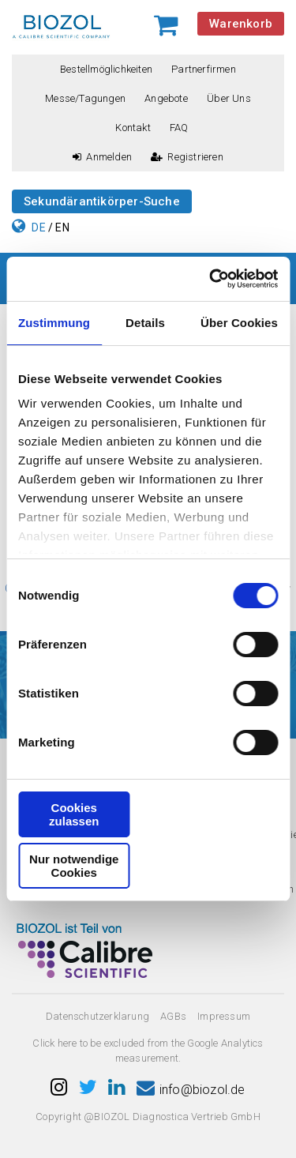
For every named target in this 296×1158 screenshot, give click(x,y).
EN (62, 227)
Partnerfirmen (203, 69)
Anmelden (102, 157)
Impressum (223, 1016)
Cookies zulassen (74, 814)
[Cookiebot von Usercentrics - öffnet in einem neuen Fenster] (211, 279)
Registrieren (187, 157)
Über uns (229, 98)
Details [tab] (145, 322)
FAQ (179, 127)
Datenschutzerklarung (97, 1016)
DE (38, 227)
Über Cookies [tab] (239, 322)
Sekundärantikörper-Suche (102, 201)
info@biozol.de (191, 1089)
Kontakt (132, 127)
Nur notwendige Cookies (73, 865)
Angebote (166, 98)
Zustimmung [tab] (54, 322)
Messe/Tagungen (85, 98)
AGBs (173, 1016)
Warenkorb (240, 24)
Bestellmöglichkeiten (106, 69)
